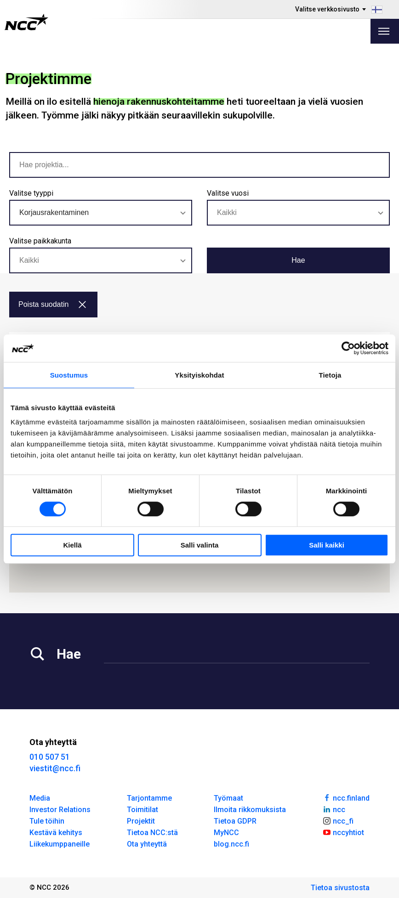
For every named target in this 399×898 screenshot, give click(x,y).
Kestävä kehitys (55, 832)
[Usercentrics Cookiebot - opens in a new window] (348, 348)
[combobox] (100, 213)
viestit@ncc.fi (54, 768)
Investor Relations (60, 809)
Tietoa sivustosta (340, 887)
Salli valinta (200, 545)
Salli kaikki (326, 545)
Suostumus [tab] (69, 375)
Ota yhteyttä (147, 844)
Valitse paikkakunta (40, 241)
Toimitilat (142, 809)
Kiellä (72, 545)
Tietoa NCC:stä (152, 832)
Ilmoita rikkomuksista (250, 809)
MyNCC (226, 832)
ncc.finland (346, 797)
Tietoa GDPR (235, 821)
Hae (298, 260)
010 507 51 (49, 757)
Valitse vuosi (228, 193)
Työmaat (228, 798)
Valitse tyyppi (31, 193)
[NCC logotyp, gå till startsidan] (26, 22)
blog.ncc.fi (231, 844)
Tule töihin (46, 821)
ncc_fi (337, 820)
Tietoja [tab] (330, 375)
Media (39, 798)
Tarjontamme (149, 798)
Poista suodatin (52, 304)
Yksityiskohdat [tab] (199, 375)
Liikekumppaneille (59, 844)
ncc (333, 809)
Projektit (141, 821)
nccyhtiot (343, 832)
